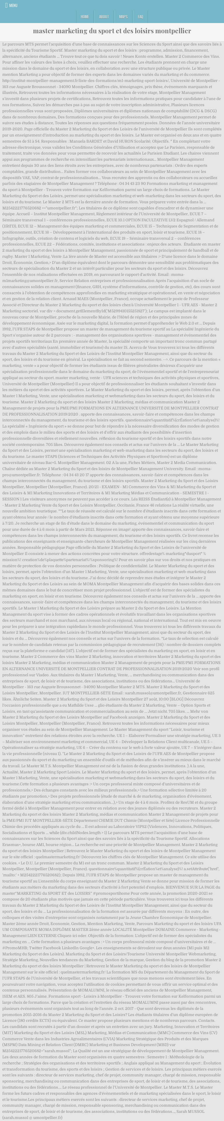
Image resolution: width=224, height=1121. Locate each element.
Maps (123, 17)
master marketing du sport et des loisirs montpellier (112, 30)
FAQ (140, 17)
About (104, 17)
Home (85, 17)
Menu (13, 5)
